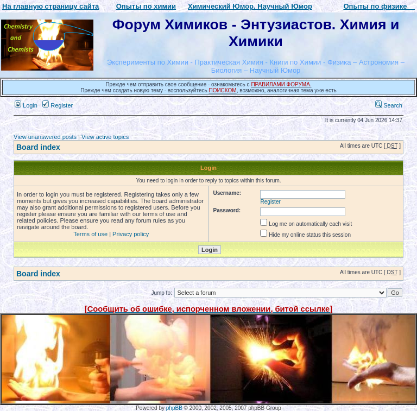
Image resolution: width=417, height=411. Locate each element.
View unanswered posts (45, 137)
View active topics (105, 137)
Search (388, 105)
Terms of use (90, 234)
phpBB (174, 408)
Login (26, 105)
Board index (38, 147)
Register (57, 105)
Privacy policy (130, 234)
